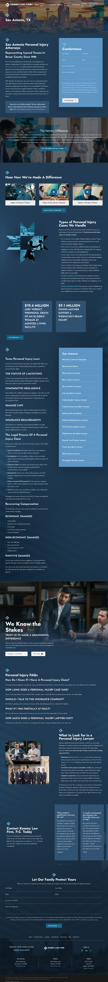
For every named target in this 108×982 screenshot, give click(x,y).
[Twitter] (91, 950)
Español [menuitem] (59, 4)
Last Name (85, 53)
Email (83, 60)
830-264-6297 (93, 4)
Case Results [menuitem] (66, 5)
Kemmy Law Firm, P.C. (12, 67)
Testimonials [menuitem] (76, 4)
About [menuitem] (37, 4)
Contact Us (76, 937)
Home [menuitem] (31, 4)
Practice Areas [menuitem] (42, 5)
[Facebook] (82, 950)
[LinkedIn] (86, 950)
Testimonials (63, 937)
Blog (70, 937)
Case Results (55, 937)
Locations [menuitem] (53, 4)
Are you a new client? (68, 66)
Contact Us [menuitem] (84, 5)
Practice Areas (38, 937)
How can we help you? (68, 72)
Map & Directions (21, 966)
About (30, 937)
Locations (47, 937)
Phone (64, 60)
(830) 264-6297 (22, 950)
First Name (65, 53)
